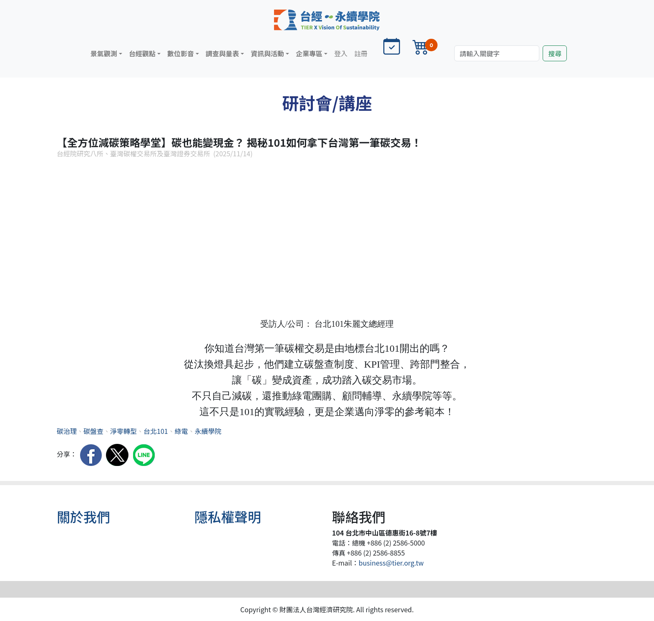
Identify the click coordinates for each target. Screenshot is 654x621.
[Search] (496, 53)
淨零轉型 (123, 431)
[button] (106, 53)
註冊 (360, 53)
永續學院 (208, 431)
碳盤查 (93, 431)
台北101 (155, 431)
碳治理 (67, 431)
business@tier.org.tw (391, 563)
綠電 (181, 431)
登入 (340, 53)
